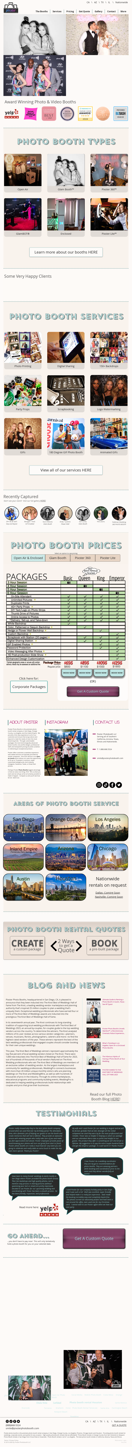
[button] (15, 287)
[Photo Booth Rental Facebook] (112, 785)
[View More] (27, 945)
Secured (123, 1442)
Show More (65, 458)
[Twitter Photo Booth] (119, 785)
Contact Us (107, 722)
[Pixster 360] (82, 558)
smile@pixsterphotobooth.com (110, 758)
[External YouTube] (65, 1299)
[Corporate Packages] (28, 687)
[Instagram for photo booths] (99, 785)
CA (88, 2)
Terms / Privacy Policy (11, 1440)
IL (109, 2)
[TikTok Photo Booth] (106, 785)
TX (102, 2)
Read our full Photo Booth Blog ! (106, 1096)
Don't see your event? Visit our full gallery (22, 501)
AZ (95, 2)
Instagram (57, 722)
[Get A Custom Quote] (93, 692)
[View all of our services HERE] (66, 470)
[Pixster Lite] (107, 558)
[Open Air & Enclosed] (28, 558)
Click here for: (29, 678)
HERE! (43, 500)
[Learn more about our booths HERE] (66, 252)
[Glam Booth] (57, 558)
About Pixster (23, 722)
